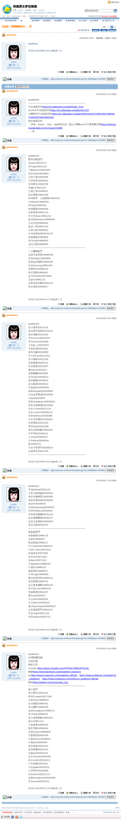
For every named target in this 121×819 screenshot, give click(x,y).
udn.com (116, 812)
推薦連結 (70, 20)
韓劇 (24, 16)
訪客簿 (94, 20)
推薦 (113, 38)
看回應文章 (84, 30)
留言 (9, 68)
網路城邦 (115, 2)
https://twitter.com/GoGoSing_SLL (51, 682)
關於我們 (18, 812)
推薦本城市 (27, 13)
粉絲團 (7, 817)
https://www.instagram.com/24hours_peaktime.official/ (70, 678)
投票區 (47, 20)
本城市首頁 (10, 20)
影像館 (58, 20)
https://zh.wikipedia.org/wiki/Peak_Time (62, 106)
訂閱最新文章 (51, 13)
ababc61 (42, 10)
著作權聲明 (47, 812)
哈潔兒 (20, 10)
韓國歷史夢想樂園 (25, 6)
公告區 (83, 20)
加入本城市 (17, 13)
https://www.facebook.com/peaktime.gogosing (57, 671)
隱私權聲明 (59, 812)
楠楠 (34, 10)
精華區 (35, 20)
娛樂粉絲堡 (16, 16)
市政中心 (108, 20)
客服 (67, 812)
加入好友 (16, 68)
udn (3, 16)
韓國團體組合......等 (21, 26)
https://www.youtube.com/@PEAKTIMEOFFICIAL (63, 668)
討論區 (24, 20)
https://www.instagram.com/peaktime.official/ (54, 675)
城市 (8, 16)
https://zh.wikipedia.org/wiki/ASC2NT (70, 110)
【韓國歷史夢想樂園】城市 (38, 16)
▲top (117, 807)
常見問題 (28, 812)
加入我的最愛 (39, 13)
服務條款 (37, 812)
